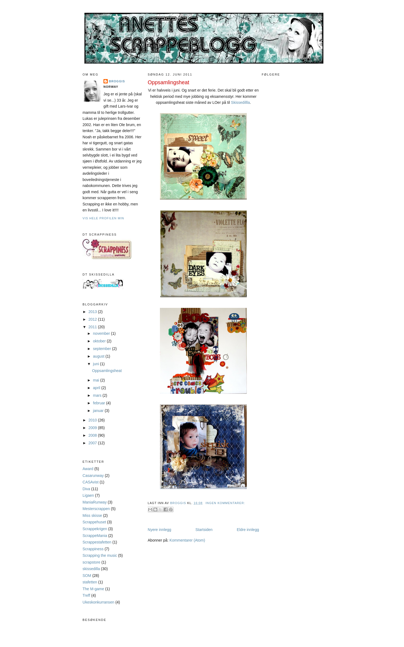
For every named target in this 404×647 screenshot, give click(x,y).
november (102, 333)
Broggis (117, 81)
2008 (93, 435)
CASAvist (91, 482)
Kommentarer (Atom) (187, 540)
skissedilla (91, 569)
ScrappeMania (95, 535)
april (97, 388)
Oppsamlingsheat (107, 370)
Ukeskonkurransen (98, 602)
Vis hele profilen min (103, 218)
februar (99, 403)
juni (96, 364)
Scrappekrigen (95, 529)
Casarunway (93, 475)
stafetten (90, 582)
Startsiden (204, 529)
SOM (87, 575)
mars (98, 395)
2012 (93, 319)
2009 (93, 428)
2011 (93, 327)
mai (96, 380)
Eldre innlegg (248, 529)
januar (99, 410)
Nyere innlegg (159, 529)
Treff (86, 595)
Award (88, 469)
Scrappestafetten (97, 542)
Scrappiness (93, 549)
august (99, 356)
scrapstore (91, 562)
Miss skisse (92, 515)
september (102, 348)
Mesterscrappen (96, 509)
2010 (93, 420)
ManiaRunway (95, 502)
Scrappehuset (94, 522)
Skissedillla (240, 102)
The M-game (93, 589)
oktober (100, 341)
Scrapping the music (100, 555)
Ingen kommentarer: (225, 503)
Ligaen (88, 495)
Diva (86, 489)
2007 (93, 443)
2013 (93, 312)
